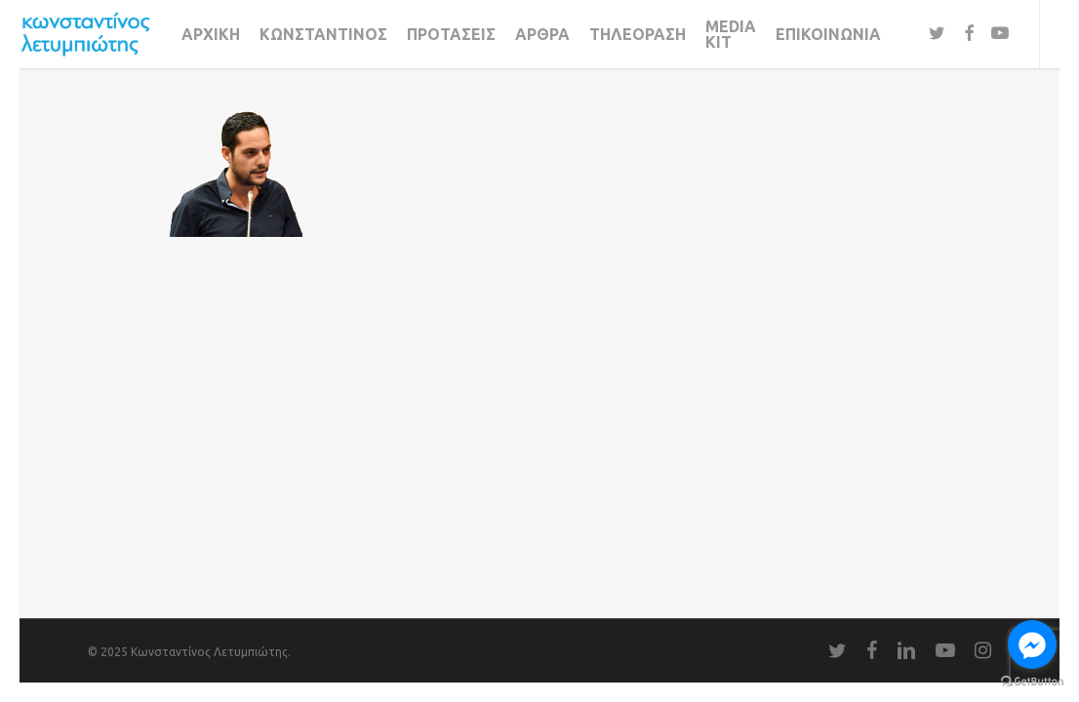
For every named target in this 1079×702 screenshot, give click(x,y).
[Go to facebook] (1032, 644)
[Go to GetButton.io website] (1032, 682)
